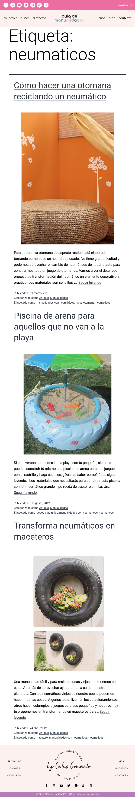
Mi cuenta (121, 768)
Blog (112, 18)
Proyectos (39, 18)
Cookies (14, 768)
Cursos (24, 18)
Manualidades (59, 297)
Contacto (125, 18)
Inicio (121, 761)
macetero (42, 737)
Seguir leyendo (89, 282)
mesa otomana (85, 302)
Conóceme (10, 18)
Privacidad (15, 761)
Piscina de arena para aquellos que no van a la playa (59, 327)
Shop (102, 18)
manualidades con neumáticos (55, 302)
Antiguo (44, 297)
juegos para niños (47, 512)
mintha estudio (91, 794)
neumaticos (103, 302)
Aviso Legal (14, 775)
